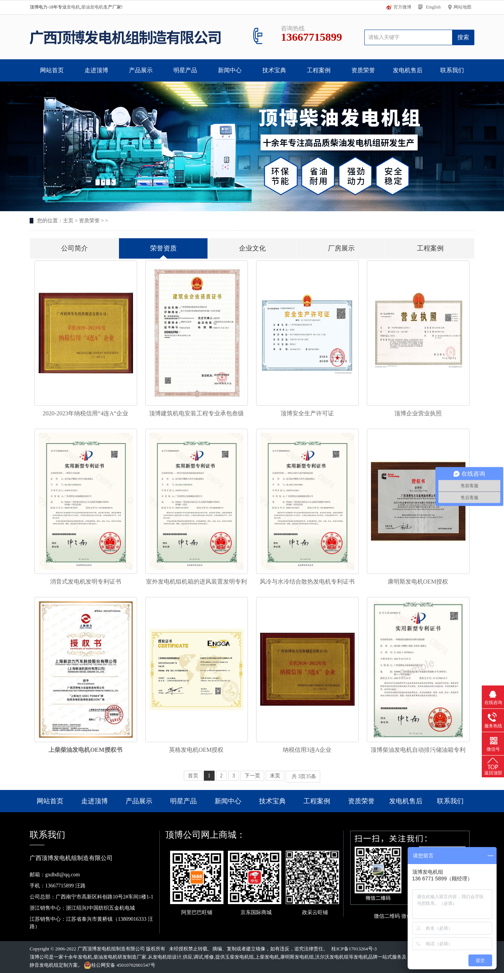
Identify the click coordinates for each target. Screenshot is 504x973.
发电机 (73, 7)
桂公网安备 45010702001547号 (119, 965)
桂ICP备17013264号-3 (354, 949)
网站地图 (462, 7)
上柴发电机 (267, 957)
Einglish (433, 7)
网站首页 (52, 70)
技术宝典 (274, 70)
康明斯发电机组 (297, 957)
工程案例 (319, 70)
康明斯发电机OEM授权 (418, 581)
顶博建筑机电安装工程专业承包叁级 (196, 413)
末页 (275, 775)
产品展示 (141, 70)
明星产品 (185, 70)
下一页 (252, 775)
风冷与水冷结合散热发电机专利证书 (307, 581)
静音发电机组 (44, 965)
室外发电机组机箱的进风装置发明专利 (196, 581)
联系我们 (452, 70)
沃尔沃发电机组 (332, 957)
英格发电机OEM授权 (196, 750)
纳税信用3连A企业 (307, 750)
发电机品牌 (366, 957)
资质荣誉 (363, 70)
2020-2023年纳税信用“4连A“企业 (85, 413)
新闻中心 (230, 70)
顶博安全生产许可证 (307, 413)
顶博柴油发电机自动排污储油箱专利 (418, 750)
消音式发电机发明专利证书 (85, 581)
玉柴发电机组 (239, 957)
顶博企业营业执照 (418, 413)
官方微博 (402, 7)
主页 (68, 220)
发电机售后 (407, 70)
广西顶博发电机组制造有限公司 (111, 949)
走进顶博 (96, 70)
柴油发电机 (92, 7)
